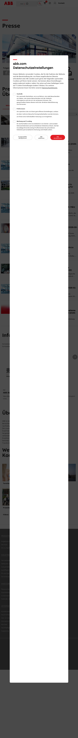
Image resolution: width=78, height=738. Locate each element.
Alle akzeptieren (58, 137)
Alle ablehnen (41, 137)
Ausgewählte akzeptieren (22, 137)
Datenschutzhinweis (49, 88)
